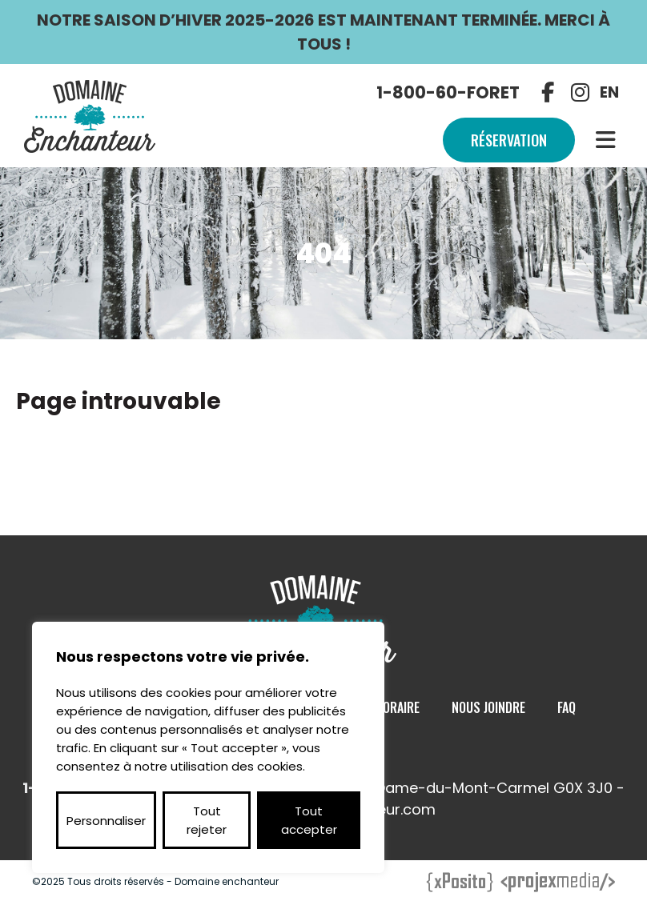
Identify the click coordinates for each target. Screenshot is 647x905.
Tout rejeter (207, 820)
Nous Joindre (488, 707)
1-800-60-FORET (448, 92)
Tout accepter (309, 820)
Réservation (509, 140)
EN (609, 92)
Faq (566, 707)
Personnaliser (106, 820)
